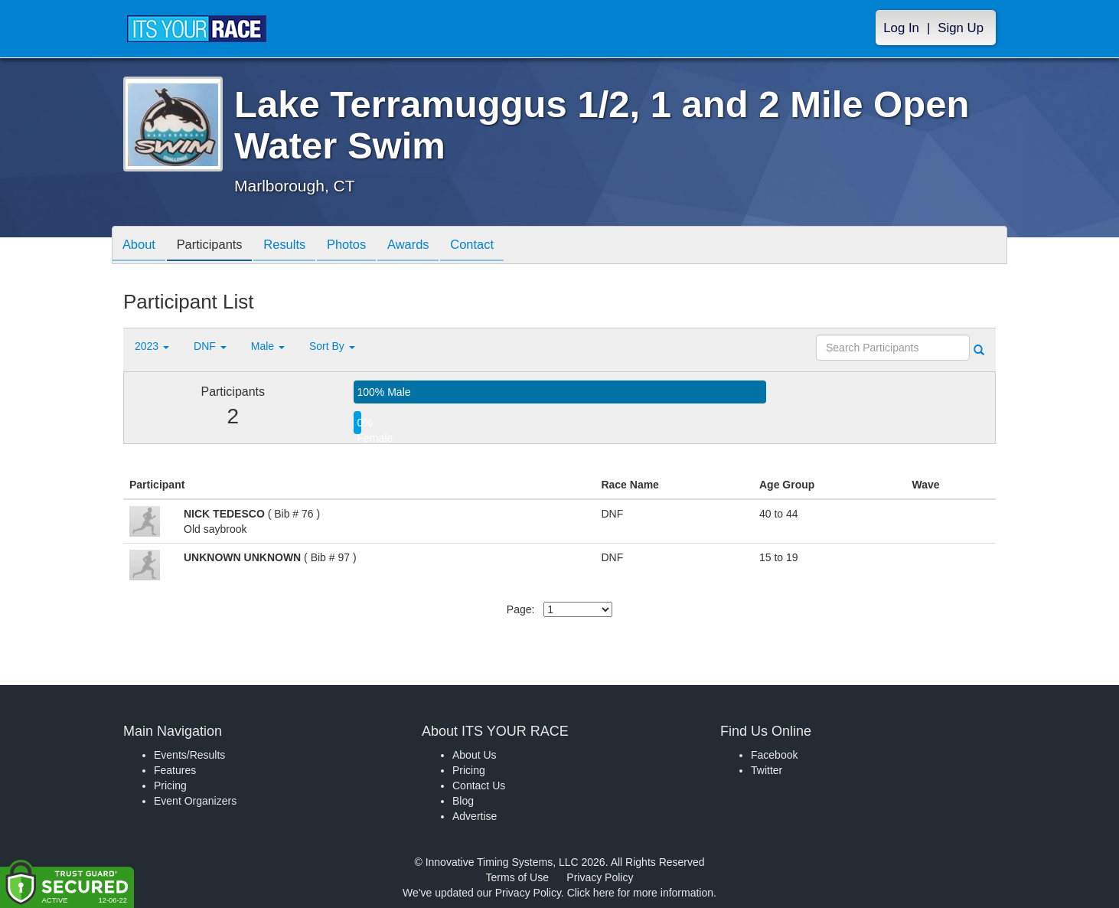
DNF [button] (210, 346)
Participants (216, 246)
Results (295, 246)
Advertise (474, 816)
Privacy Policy (599, 877)
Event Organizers (195, 801)
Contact (494, 246)
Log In (901, 28)
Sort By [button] (332, 346)
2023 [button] (152, 346)
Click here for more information (640, 893)
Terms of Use (517, 877)
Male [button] (268, 346)
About (141, 246)
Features (175, 770)
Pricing (170, 785)
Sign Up (961, 28)
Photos (361, 246)
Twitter (766, 770)
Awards (427, 246)
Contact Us (478, 785)
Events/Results (189, 755)
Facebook (774, 755)
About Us (474, 755)
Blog (463, 801)
